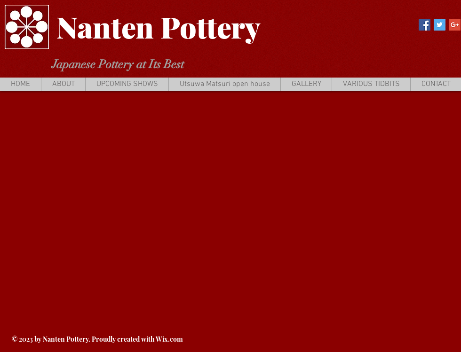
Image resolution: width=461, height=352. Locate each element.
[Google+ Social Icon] (455, 25)
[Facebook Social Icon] (424, 25)
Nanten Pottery (158, 26)
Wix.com (169, 339)
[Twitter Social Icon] (439, 25)
